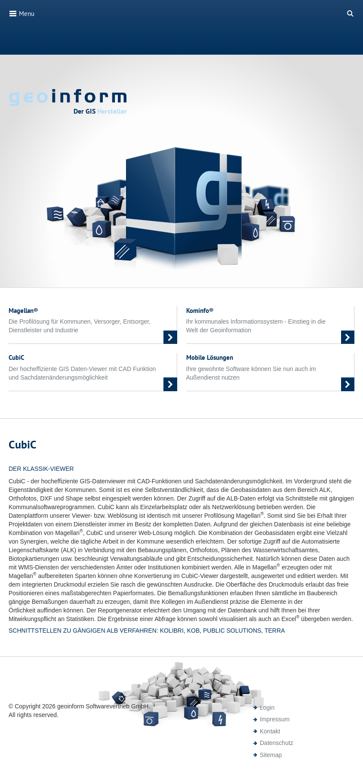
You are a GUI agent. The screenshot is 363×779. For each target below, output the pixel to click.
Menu (21, 13)
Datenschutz (276, 742)
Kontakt (270, 731)
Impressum (274, 719)
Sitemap (271, 754)
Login (267, 707)
